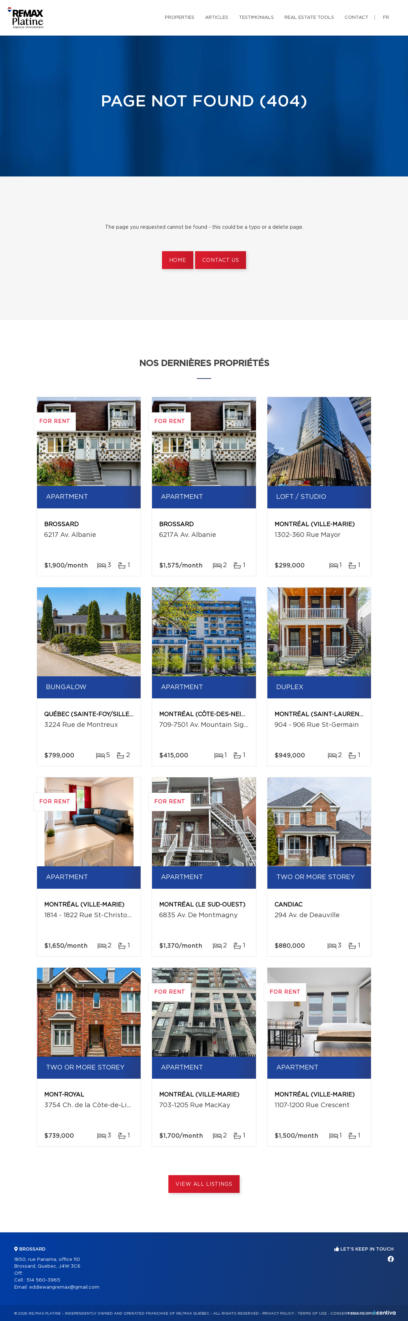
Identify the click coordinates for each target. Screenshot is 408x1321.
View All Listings (204, 1184)
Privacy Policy (278, 1313)
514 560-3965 (43, 1280)
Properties (179, 17)
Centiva (384, 1312)
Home (177, 260)
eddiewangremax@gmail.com (64, 1287)
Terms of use (312, 1313)
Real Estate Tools (309, 17)
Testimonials (256, 17)
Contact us (220, 260)
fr (386, 17)
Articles (216, 17)
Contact (356, 17)
